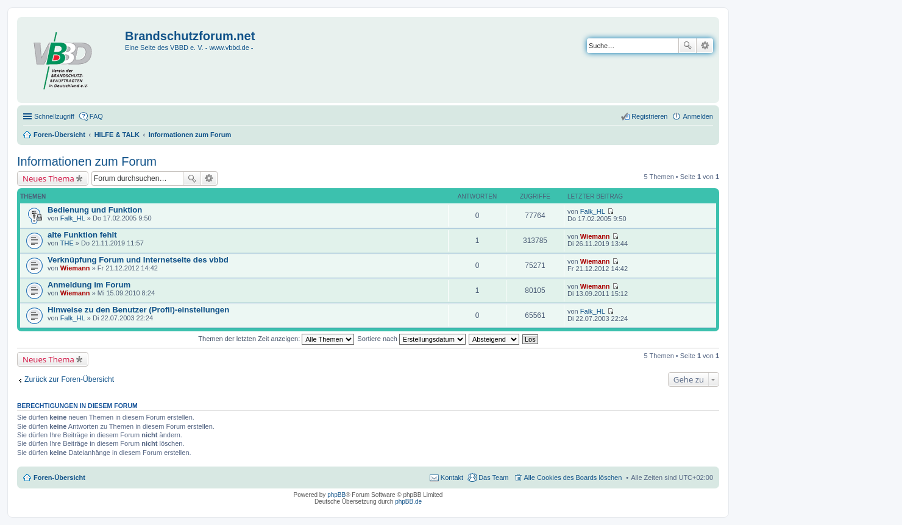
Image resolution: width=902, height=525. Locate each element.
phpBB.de (408, 501)
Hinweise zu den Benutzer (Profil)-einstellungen (138, 309)
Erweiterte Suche (705, 45)
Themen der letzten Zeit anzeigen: (276, 338)
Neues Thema (48, 178)
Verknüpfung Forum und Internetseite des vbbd (138, 259)
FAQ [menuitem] (96, 116)
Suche (687, 45)
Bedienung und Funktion (95, 209)
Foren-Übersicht (59, 477)
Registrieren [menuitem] (649, 116)
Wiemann (595, 236)
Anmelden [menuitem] (698, 116)
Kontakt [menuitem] (452, 477)
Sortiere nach (411, 338)
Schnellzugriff (54, 116)
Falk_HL (72, 218)
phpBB (336, 495)
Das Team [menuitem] (493, 477)
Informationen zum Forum (87, 161)
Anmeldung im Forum (89, 284)
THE (67, 243)
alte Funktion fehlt (82, 234)
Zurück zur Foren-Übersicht (69, 379)
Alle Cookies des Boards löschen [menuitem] (573, 477)
